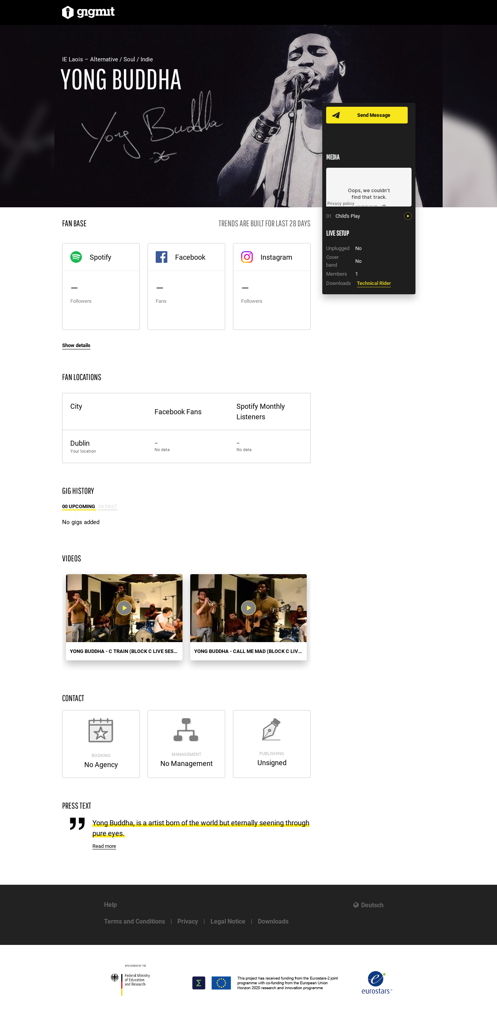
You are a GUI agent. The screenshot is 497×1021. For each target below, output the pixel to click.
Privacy (187, 921)
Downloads (273, 921)
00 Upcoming (79, 506)
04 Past (107, 506)
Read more (104, 846)
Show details (76, 345)
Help (110, 904)
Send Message (373, 115)
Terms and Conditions (134, 921)
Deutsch (372, 905)
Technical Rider (374, 283)
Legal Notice (227, 921)
